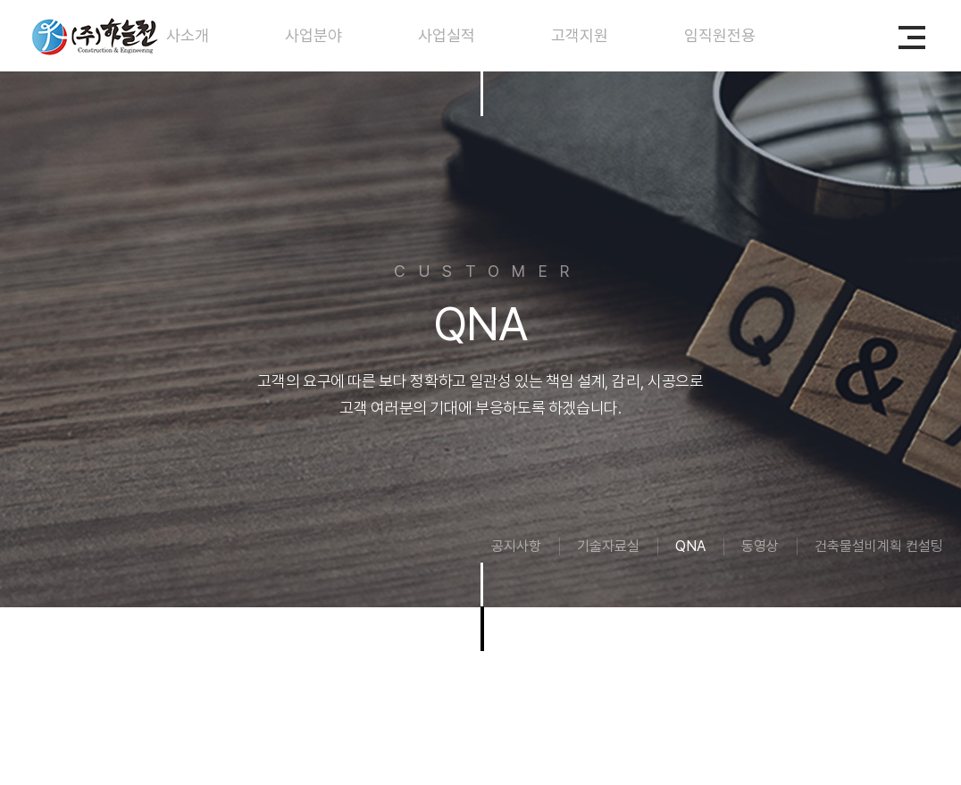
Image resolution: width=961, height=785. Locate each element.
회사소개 (180, 35)
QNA (690, 546)
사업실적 (446, 35)
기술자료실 (608, 546)
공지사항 (516, 546)
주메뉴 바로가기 (0, 0)
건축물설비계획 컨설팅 (879, 546)
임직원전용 (720, 35)
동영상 (760, 546)
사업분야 (313, 35)
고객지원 (579, 35)
